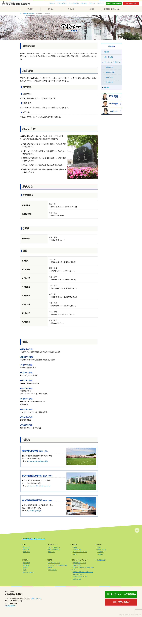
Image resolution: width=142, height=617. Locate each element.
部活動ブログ (26, 552)
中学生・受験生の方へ (62, 3)
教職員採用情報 (77, 579)
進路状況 (25, 567)
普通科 (99, 547)
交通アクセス (92, 3)
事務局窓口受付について (79, 563)
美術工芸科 (100, 554)
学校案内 (30, 9)
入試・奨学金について (54, 563)
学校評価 (106, 87)
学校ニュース (52, 3)
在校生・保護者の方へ (74, 3)
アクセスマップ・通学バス (112, 62)
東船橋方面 (109, 67)
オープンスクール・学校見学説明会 (57, 565)
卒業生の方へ (84, 3)
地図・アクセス (36, 598)
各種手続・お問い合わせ (111, 9)
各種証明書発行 (77, 565)
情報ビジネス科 (101, 549)
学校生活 (71, 9)
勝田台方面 (109, 77)
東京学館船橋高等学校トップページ (33, 539)
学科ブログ (26, 549)
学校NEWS (26, 565)
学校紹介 (50, 567)
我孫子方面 (109, 82)
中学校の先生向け (52, 570)
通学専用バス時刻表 (28, 572)
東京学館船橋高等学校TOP (27, 13)
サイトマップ (100, 3)
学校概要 (106, 52)
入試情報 (91, 9)
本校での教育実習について (80, 576)
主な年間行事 (26, 563)
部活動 (24, 570)
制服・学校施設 (108, 57)
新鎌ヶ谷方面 (110, 72)
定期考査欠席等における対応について (83, 572)
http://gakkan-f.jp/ (10, 605)
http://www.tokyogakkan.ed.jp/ (37, 461)
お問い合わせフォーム (79, 574)
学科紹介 (50, 9)
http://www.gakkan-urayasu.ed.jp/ (38, 486)
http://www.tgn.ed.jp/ (34, 511)
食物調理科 (100, 552)
